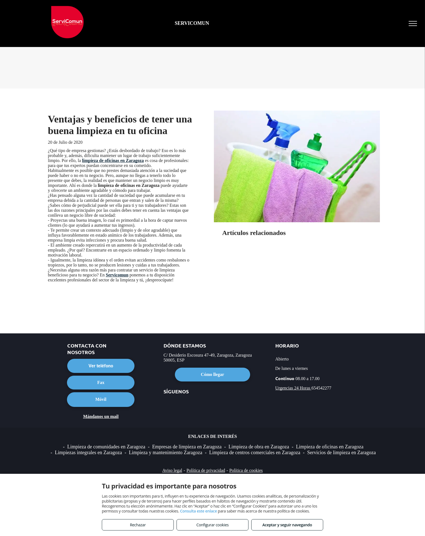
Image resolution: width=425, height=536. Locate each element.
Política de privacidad (205, 470)
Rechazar (138, 524)
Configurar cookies (212, 524)
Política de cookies (246, 470)
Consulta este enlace (198, 511)
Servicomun (117, 275)
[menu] (413, 23)
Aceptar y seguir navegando (287, 524)
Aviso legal (172, 470)
